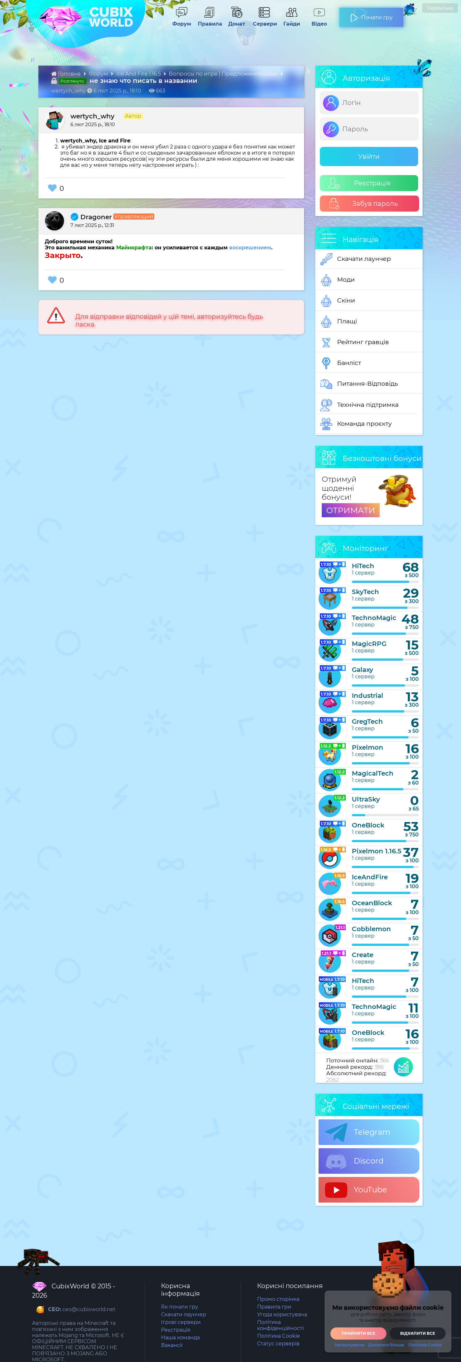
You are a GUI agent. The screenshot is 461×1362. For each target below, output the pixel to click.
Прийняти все (358, 1333)
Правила (208, 21)
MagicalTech (372, 773)
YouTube (356, 1190)
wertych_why (92, 116)
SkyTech (365, 592)
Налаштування (349, 1345)
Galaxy (362, 669)
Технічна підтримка (359, 405)
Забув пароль (363, 203)
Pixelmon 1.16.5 (376, 851)
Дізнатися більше (386, 1345)
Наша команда (180, 1337)
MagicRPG (369, 644)
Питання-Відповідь (359, 384)
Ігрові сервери (181, 1322)
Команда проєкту (356, 424)
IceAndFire (370, 877)
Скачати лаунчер (355, 259)
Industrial (367, 695)
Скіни (337, 301)
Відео (316, 21)
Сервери (263, 21)
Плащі (338, 322)
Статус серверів (278, 1344)
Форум (179, 21)
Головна (66, 73)
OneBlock (368, 825)
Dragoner (91, 217)
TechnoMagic (374, 618)
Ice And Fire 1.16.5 (139, 73)
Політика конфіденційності (280, 1325)
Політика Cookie (278, 1336)
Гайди (289, 21)
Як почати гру (179, 1307)
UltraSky (366, 799)
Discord (354, 1161)
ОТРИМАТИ (350, 510)
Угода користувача (282, 1314)
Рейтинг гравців (354, 342)
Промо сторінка (278, 1299)
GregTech (367, 721)
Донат (234, 21)
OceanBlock (372, 903)
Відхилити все (417, 1333)
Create (362, 955)
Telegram (357, 1132)
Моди (337, 280)
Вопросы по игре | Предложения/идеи (224, 73)
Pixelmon (367, 747)
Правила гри (274, 1307)
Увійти (369, 156)
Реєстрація (359, 183)
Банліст (340, 363)
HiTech (363, 566)
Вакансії (171, 1345)
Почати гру (371, 15)
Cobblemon (371, 929)
